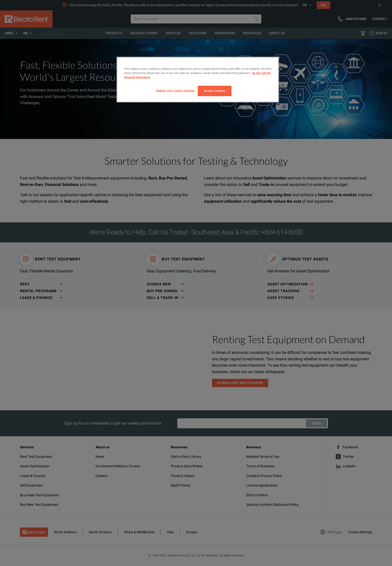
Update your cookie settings (175, 90)
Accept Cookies (215, 90)
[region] (197, 79)
